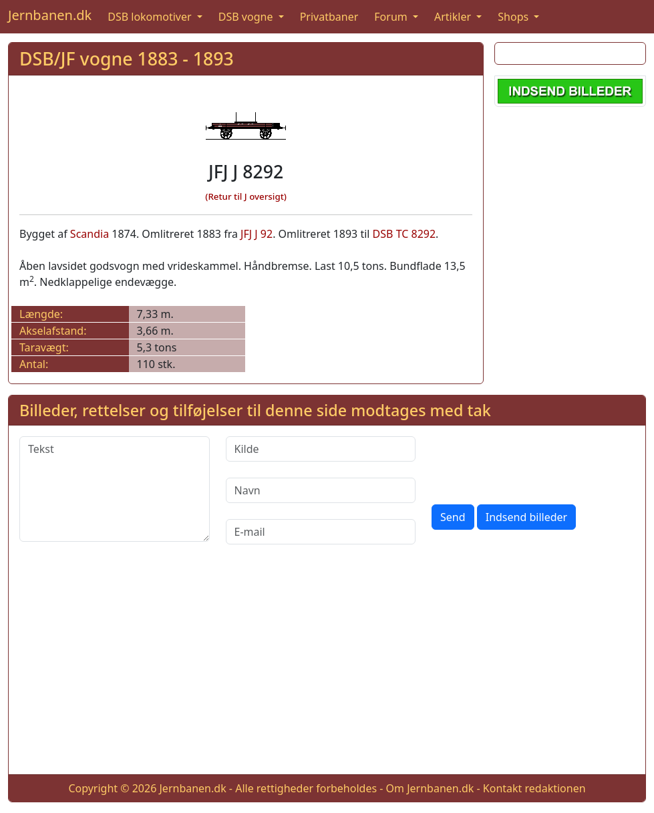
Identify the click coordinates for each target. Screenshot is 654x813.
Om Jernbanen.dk (430, 788)
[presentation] (533, 462)
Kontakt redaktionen (534, 788)
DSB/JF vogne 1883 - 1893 (126, 58)
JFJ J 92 (256, 233)
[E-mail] (321, 531)
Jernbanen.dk (50, 15)
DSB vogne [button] (247, 16)
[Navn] (321, 490)
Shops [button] (514, 16)
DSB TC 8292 (404, 233)
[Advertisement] (327, 670)
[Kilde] (321, 449)
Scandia (89, 233)
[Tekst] (114, 489)
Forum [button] (392, 16)
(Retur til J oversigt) (246, 196)
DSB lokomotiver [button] (151, 16)
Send (453, 517)
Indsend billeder (526, 517)
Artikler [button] (454, 16)
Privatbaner (329, 16)
